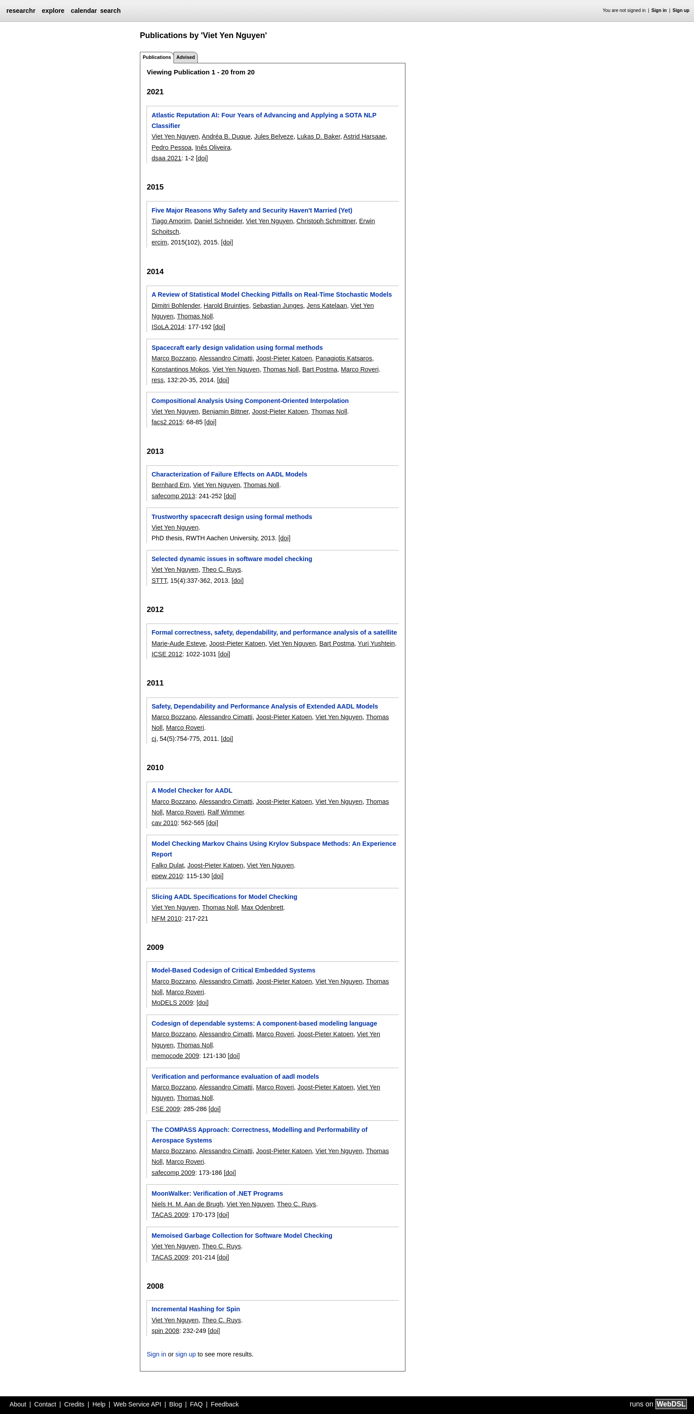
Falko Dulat (167, 865)
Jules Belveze (273, 136)
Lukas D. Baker (318, 136)
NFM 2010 (166, 918)
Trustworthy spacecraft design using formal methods (231, 516)
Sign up (681, 10)
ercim (159, 242)
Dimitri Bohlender (175, 305)
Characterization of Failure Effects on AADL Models (229, 474)
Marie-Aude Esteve (178, 643)
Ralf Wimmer (226, 812)
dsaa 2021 (166, 158)
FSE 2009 (165, 1108)
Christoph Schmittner (326, 221)
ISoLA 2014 (167, 326)
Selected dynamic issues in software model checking (231, 558)
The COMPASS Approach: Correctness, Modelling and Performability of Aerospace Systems (259, 1135)
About (18, 1404)
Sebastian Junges (277, 305)
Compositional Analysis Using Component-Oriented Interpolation (250, 400)
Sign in (659, 10)
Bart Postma (319, 369)
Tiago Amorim (170, 221)
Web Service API (137, 1404)
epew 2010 (166, 875)
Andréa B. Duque (226, 136)
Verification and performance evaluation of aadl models (235, 1076)
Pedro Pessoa (171, 147)
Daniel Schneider (218, 221)
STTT (158, 580)
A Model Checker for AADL (191, 790)
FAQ (196, 1404)
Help (99, 1404)
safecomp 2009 (173, 1172)
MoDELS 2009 (172, 1002)
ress (157, 380)
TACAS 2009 (169, 1214)
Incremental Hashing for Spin (195, 1309)
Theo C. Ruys (221, 569)
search (110, 10)
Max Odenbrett (262, 907)
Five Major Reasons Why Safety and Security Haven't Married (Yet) (251, 210)
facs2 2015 (166, 422)
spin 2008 (165, 1330)
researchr (20, 10)
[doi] (202, 158)
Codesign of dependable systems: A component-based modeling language (264, 1023)
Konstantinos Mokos (180, 369)
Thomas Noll (195, 316)
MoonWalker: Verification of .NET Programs (217, 1193)
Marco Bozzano (173, 358)
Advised (185, 57)
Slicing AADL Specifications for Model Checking (224, 896)
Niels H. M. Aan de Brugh (187, 1204)
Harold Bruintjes (226, 305)
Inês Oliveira (213, 147)
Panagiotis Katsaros (344, 358)
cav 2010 (164, 822)
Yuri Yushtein (376, 643)
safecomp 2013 (173, 496)
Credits (74, 1404)
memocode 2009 (175, 1055)
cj (153, 738)
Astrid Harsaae (364, 136)
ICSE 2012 (166, 654)
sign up (185, 1354)
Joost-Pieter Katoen (284, 358)
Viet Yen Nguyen (174, 136)
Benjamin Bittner (225, 411)
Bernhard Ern (170, 484)
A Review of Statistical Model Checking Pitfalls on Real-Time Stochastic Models (271, 294)
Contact (45, 1404)
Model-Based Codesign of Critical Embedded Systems (233, 970)
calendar (84, 10)
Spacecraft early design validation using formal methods (237, 347)
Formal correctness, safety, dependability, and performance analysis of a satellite (274, 632)
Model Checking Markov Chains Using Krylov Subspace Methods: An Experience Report (273, 849)
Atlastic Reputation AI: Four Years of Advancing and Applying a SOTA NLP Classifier (263, 120)
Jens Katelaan (327, 305)
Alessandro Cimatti (226, 358)
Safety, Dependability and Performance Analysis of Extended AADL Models (264, 706)
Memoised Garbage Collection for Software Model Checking (241, 1235)
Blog (175, 1404)
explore (53, 10)
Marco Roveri (360, 369)
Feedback (225, 1404)
